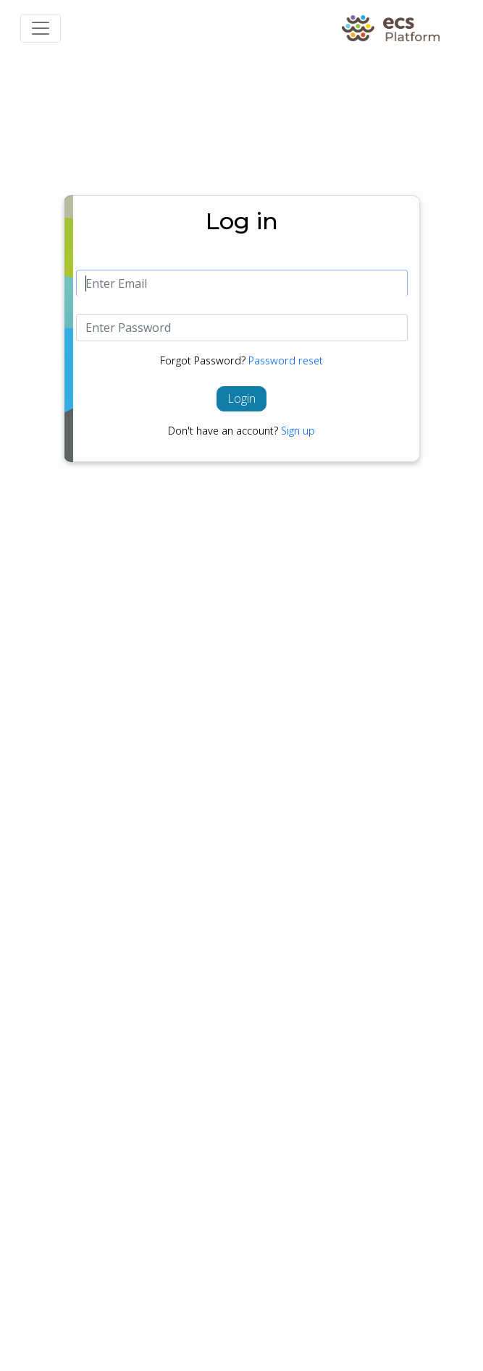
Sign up (298, 430)
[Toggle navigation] (40, 28)
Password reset (285, 360)
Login (241, 398)
